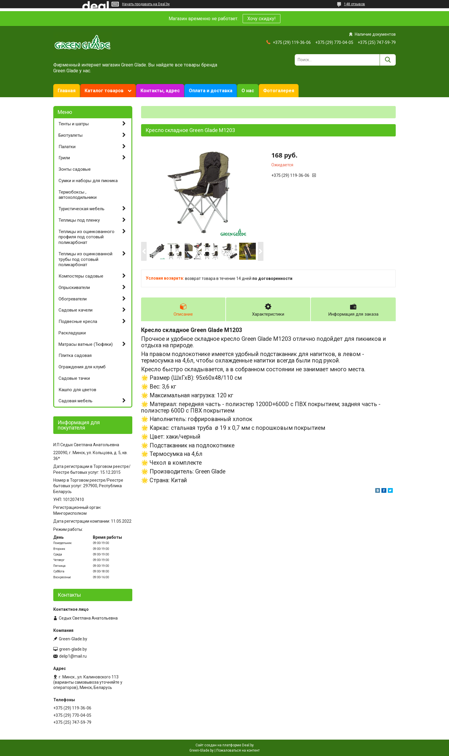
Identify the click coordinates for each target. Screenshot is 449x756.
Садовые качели (75, 310)
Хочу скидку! (261, 18)
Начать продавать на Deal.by (146, 4)
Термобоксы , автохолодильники (78, 194)
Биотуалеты (71, 135)
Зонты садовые (75, 169)
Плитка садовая (75, 355)
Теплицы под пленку (79, 220)
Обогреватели (73, 299)
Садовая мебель (75, 400)
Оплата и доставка (210, 90)
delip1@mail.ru (73, 656)
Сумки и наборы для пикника (88, 180)
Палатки (67, 146)
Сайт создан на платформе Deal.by (225, 745)
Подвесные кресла (78, 321)
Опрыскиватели (74, 287)
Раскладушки (72, 333)
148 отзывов (354, 4)
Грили (64, 157)
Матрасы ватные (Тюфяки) (86, 344)
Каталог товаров (104, 90)
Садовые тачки (74, 378)
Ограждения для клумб (82, 367)
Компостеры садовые (81, 276)
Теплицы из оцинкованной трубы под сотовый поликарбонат (85, 259)
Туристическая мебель (81, 208)
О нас (247, 90)
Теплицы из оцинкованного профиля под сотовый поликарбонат (86, 237)
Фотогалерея (278, 90)
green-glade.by (73, 649)
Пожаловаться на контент (238, 750)
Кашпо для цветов (77, 389)
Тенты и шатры (74, 123)
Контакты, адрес (160, 90)
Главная (67, 90)
